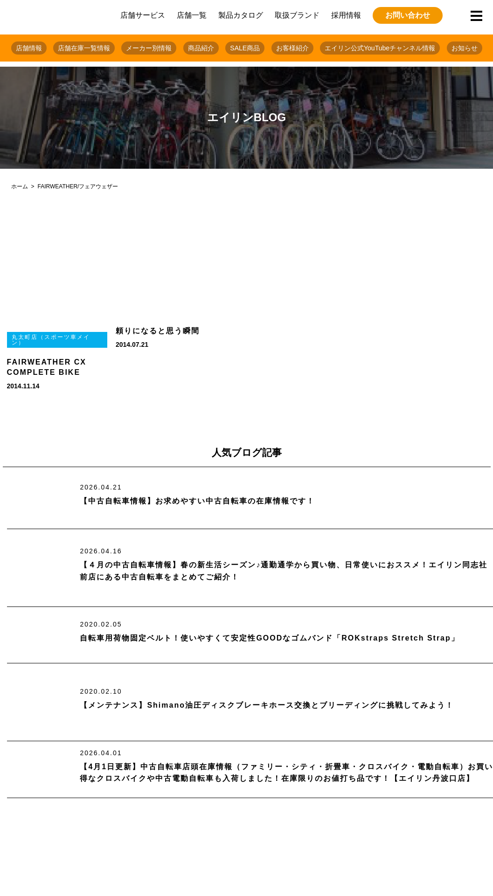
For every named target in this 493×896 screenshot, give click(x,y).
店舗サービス (142, 15)
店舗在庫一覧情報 (84, 48)
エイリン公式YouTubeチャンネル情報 (380, 48)
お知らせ (464, 48)
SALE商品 (245, 48)
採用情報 (346, 15)
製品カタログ (240, 15)
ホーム (19, 186)
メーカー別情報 (149, 48)
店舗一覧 (192, 15)
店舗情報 (29, 48)
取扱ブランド (297, 15)
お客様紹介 (292, 48)
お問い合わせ (407, 15)
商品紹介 (201, 48)
